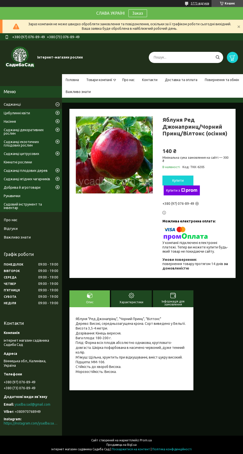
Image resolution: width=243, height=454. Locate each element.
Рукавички (12, 196)
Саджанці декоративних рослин (24, 131)
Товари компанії (99, 80)
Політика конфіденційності (172, 449)
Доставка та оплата (181, 80)
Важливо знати (78, 92)
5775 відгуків (200, 3)
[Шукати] (217, 57)
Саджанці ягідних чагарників (27, 179)
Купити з (181, 190)
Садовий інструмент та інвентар (23, 206)
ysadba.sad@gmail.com (32, 404)
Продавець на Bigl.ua (121, 444)
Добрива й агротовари (22, 187)
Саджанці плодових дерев (26, 171)
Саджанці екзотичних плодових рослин (21, 143)
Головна (72, 80)
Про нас (128, 80)
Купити (178, 180)
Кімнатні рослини (18, 162)
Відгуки (11, 228)
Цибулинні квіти (17, 113)
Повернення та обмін (222, 80)
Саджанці (12, 104)
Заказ (137, 13)
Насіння (10, 121)
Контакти (149, 80)
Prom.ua (146, 440)
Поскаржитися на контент (131, 449)
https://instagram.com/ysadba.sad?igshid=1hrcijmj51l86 (31, 423)
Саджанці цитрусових (21, 154)
